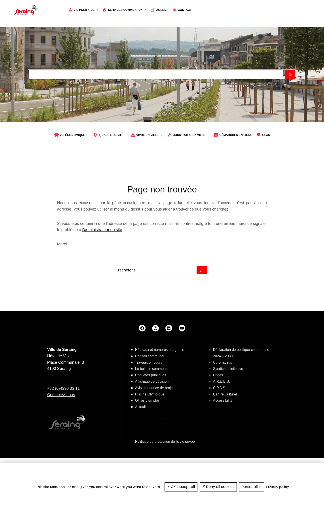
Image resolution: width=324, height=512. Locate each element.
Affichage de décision (152, 405)
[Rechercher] (290, 98)
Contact (185, 9)
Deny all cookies (218, 486)
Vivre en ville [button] (149, 158)
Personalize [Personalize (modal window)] (251, 486)
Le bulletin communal (152, 392)
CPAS (268, 158)
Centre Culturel (225, 418)
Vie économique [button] (74, 158)
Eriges (218, 399)
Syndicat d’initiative (228, 392)
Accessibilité (223, 424)
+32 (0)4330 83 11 (63, 412)
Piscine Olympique (150, 418)
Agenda (162, 9)
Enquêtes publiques (150, 399)
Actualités (142, 430)
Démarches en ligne (235, 158)
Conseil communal (149, 380)
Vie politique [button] (86, 10)
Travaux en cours (148, 386)
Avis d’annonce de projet (154, 411)
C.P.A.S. (219, 411)
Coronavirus (222, 386)
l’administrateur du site (102, 253)
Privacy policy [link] (277, 486)
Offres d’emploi (147, 424)
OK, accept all (181, 486)
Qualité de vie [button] (112, 158)
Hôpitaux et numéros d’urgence (159, 373)
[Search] (202, 294)
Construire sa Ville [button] (191, 158)
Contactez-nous (61, 418)
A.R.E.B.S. (221, 405)
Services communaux (127, 10)
